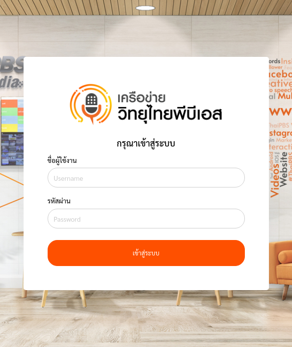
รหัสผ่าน (59, 200)
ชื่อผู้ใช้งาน (62, 160)
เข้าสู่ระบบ (146, 253)
